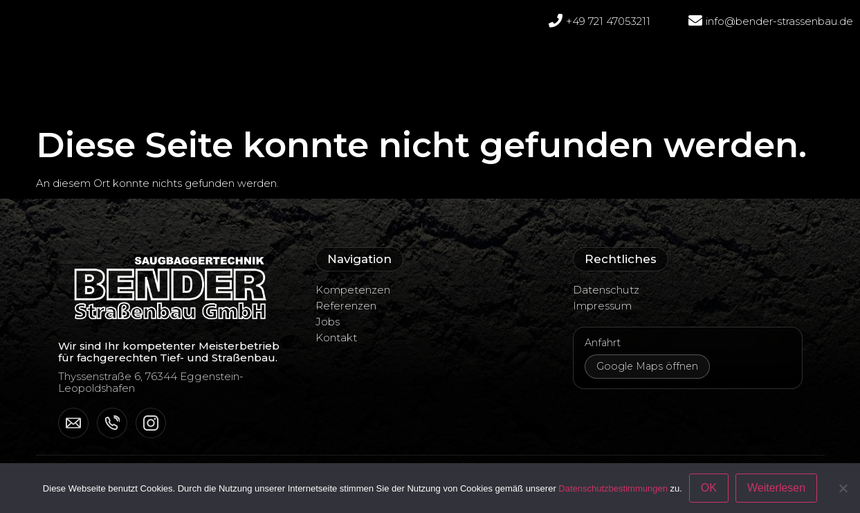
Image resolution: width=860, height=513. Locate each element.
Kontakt (336, 337)
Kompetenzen (515, 62)
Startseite (227, 62)
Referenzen (416, 62)
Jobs (594, 62)
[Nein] (843, 488)
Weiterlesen (776, 488)
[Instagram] (151, 423)
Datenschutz (606, 289)
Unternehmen (318, 62)
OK (709, 488)
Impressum (602, 305)
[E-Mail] (73, 423)
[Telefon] (112, 423)
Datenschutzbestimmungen (613, 488)
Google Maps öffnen (647, 366)
